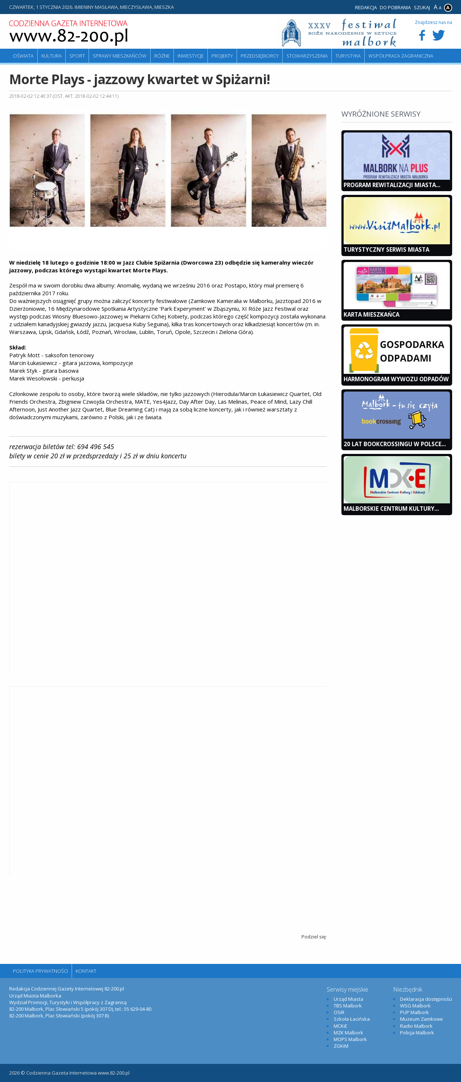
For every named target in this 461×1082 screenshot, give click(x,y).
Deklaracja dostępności (426, 999)
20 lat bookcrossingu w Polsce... (395, 444)
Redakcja (366, 7)
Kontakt (86, 971)
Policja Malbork (417, 1032)
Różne (162, 55)
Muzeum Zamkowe (421, 1019)
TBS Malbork (348, 1005)
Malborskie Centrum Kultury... (391, 508)
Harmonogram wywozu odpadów (396, 379)
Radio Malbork (416, 1026)
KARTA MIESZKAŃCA (371, 314)
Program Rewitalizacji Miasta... (392, 185)
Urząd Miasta (348, 999)
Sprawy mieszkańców (120, 55)
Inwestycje (191, 55)
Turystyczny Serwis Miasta (386, 249)
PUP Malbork (414, 1012)
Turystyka (348, 55)
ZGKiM (341, 1046)
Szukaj (422, 7)
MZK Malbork (348, 1032)
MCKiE (340, 1026)
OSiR (339, 1012)
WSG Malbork (415, 1005)
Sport (77, 55)
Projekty (222, 55)
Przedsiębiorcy (260, 55)
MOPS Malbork (350, 1039)
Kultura (51, 55)
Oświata (23, 55)
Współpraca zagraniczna (400, 55)
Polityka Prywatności (40, 971)
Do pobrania (395, 7)
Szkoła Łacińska (352, 1019)
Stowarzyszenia (307, 55)
